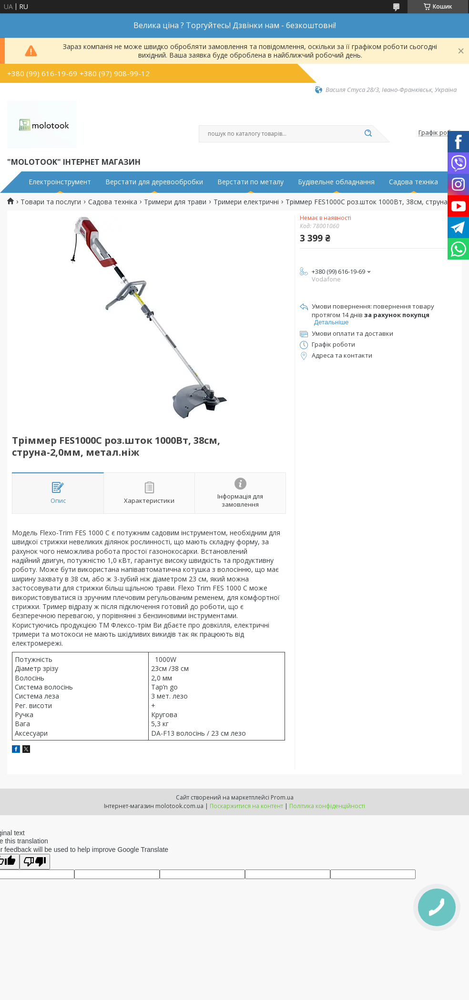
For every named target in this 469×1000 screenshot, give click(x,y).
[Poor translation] (35, 862)
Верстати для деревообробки (154, 182)
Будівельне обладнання (336, 182)
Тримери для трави (175, 202)
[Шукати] (367, 133)
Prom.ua (282, 797)
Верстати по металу (250, 182)
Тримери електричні (246, 202)
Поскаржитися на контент (246, 806)
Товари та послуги (50, 202)
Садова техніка (413, 182)
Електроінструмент (60, 182)
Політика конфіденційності (327, 806)
